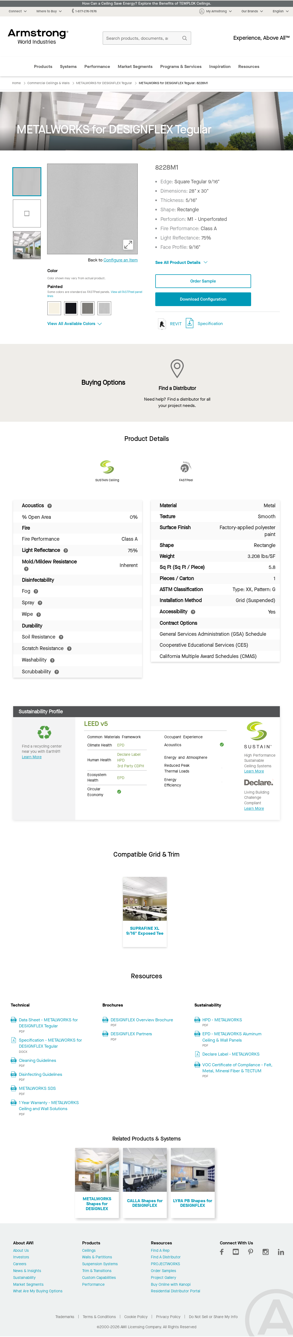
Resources (248, 66)
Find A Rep (160, 1251)
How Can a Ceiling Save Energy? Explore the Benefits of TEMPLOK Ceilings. (146, 3)
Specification (210, 324)
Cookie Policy (136, 1317)
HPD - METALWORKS (222, 1020)
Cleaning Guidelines (37, 1061)
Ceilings (89, 1251)
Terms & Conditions (99, 1317)
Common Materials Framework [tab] (114, 737)
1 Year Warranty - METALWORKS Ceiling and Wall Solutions (49, 1106)
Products (43, 66)
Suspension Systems (100, 1264)
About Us (21, 1251)
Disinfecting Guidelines (40, 1075)
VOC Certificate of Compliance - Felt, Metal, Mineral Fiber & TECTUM (237, 1068)
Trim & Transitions (96, 1271)
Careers (19, 1264)
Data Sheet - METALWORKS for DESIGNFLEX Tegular (48, 1023)
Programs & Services (181, 66)
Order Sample (203, 281)
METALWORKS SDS (37, 1089)
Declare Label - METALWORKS (231, 1054)
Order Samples (163, 1271)
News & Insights (27, 1271)
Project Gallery (163, 1278)
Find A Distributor (166, 1258)
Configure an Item (121, 260)
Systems (68, 66)
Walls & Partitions (97, 1258)
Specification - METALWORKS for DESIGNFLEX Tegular (50, 1043)
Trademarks (64, 1317)
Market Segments (135, 66)
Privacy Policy (168, 1317)
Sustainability (24, 1278)
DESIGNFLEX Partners (131, 1034)
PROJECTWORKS (165, 1264)
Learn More (32, 757)
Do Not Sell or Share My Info (213, 1317)
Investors (21, 1258)
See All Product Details (181, 262)
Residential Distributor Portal (175, 1292)
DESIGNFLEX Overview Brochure (142, 1020)
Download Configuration (203, 299)
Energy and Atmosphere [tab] (185, 758)
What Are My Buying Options (37, 1292)
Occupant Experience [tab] (183, 737)
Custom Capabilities (99, 1278)
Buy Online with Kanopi (171, 1285)
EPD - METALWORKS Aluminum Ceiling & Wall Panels (232, 1037)
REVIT (168, 324)
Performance (97, 66)
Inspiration (220, 66)
